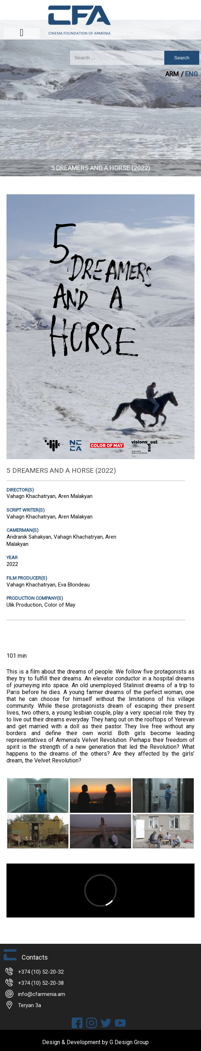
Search (181, 57)
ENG (191, 74)
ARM (172, 74)
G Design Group (129, 1042)
